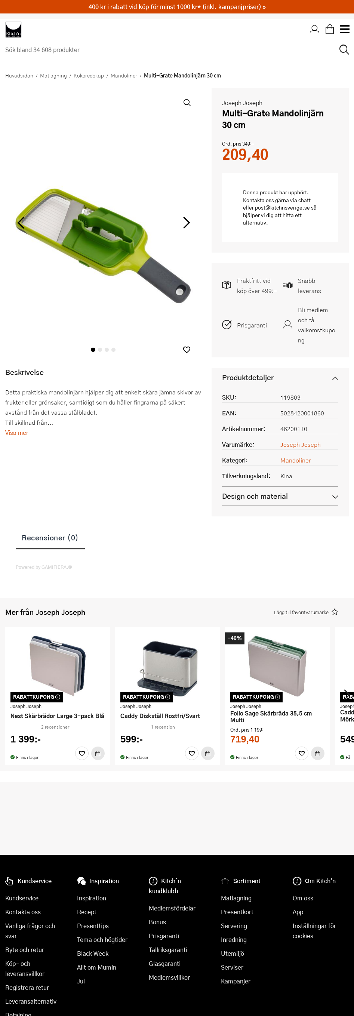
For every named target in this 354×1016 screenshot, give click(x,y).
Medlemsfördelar (172, 908)
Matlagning (53, 75)
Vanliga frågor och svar (30, 930)
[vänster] (21, 223)
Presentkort (237, 911)
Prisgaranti (252, 325)
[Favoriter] (82, 753)
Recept (86, 911)
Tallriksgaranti (168, 949)
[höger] (186, 223)
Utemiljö (232, 953)
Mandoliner (124, 75)
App (298, 911)
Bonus (157, 922)
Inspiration (91, 898)
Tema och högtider (102, 939)
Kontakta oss (23, 911)
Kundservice (22, 898)
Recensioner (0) (50, 537)
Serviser (232, 967)
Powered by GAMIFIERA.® (44, 567)
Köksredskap (89, 75)
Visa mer (16, 432)
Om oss (303, 898)
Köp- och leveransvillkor (24, 968)
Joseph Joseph (242, 102)
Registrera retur (27, 987)
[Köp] (98, 753)
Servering (234, 925)
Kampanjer (235, 981)
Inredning (234, 939)
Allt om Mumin (96, 967)
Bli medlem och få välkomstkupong (316, 324)
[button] (186, 349)
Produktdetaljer (248, 377)
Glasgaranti (165, 963)
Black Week (92, 953)
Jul (81, 981)
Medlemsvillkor (169, 977)
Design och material (255, 496)
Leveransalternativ (30, 1001)
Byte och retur (24, 949)
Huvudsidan (19, 75)
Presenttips (93, 925)
